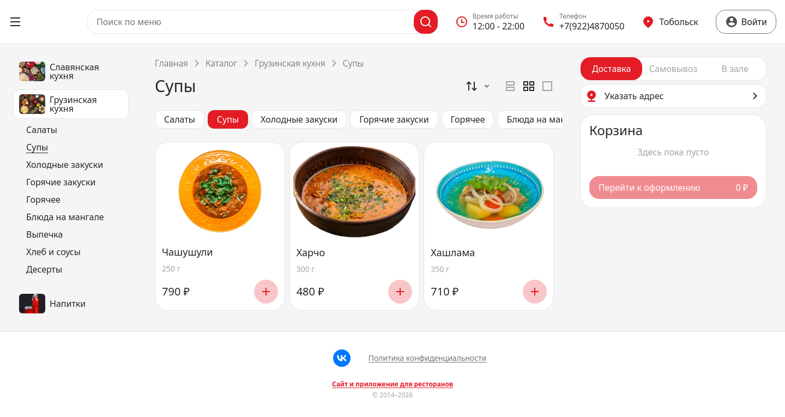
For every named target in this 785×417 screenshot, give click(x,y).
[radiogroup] (529, 86)
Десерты (44, 269)
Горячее (43, 200)
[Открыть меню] (15, 22)
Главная (171, 63)
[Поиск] (426, 22)
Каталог (221, 63)
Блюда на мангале (65, 217)
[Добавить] (266, 292)
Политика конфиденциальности (427, 358)
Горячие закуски (60, 182)
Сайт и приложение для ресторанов (392, 384)
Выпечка (44, 234)
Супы (37, 147)
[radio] (510, 86)
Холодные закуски (64, 165)
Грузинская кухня (290, 63)
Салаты (41, 130)
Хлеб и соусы (53, 252)
